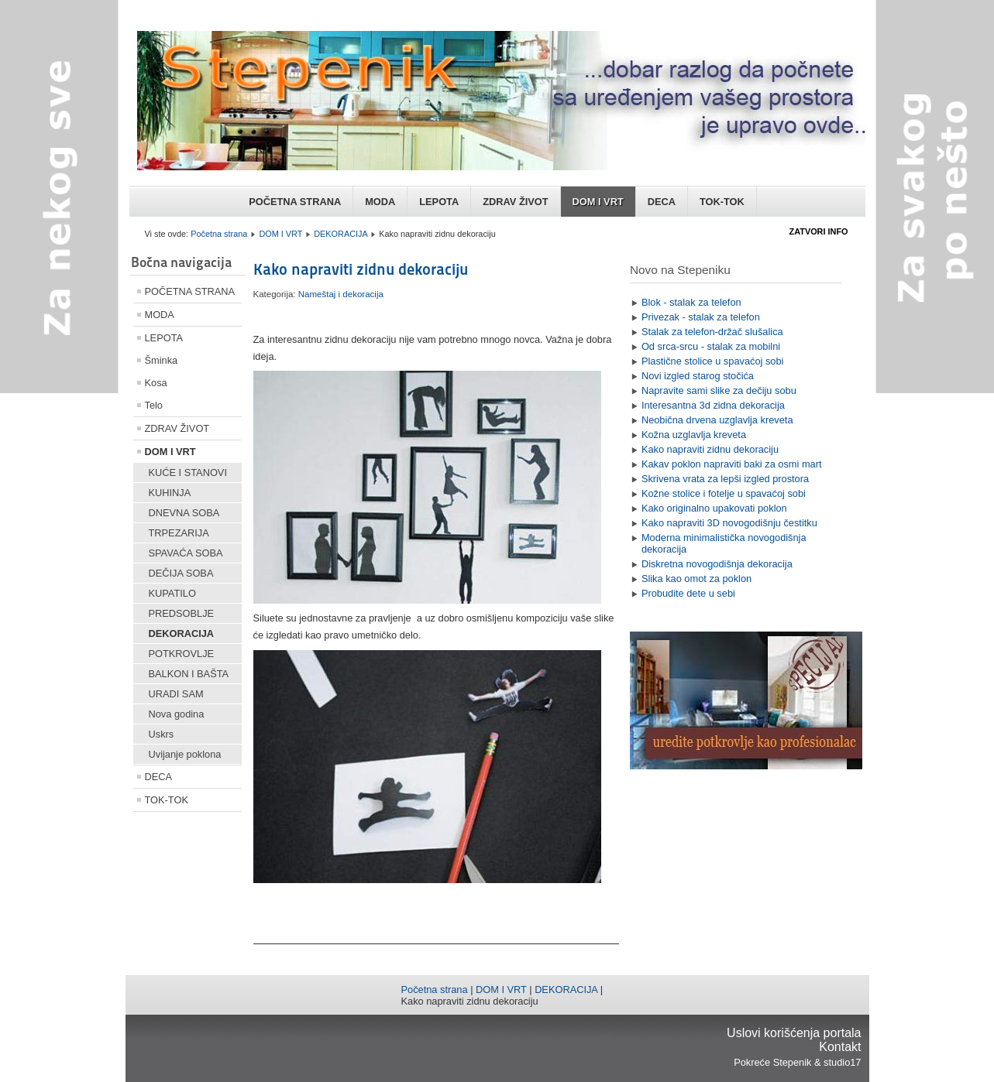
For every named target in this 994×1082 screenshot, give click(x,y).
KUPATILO (172, 593)
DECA (662, 201)
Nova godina (177, 714)
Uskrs (161, 734)
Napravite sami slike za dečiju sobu (718, 390)
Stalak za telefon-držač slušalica (712, 331)
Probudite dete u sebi (688, 593)
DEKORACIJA (340, 233)
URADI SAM (176, 694)
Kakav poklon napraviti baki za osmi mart (731, 464)
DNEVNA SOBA (184, 513)
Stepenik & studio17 (817, 1062)
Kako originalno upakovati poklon (714, 508)
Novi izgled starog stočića (697, 376)
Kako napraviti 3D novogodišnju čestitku (729, 523)
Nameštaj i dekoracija (340, 294)
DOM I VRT (598, 201)
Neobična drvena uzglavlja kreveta (717, 420)
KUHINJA (170, 492)
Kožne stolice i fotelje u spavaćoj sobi (723, 493)
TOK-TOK (722, 201)
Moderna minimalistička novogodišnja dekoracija (724, 543)
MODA (380, 201)
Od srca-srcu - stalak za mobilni (710, 346)
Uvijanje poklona (185, 754)
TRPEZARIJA (179, 533)
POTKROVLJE (182, 653)
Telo (154, 405)
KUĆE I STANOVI (188, 472)
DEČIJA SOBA (181, 573)
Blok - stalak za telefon (691, 302)
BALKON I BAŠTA (189, 674)
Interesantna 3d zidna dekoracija (713, 405)
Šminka (161, 360)
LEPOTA (439, 201)
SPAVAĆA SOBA (186, 553)
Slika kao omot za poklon (696, 578)
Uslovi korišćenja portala (794, 1032)
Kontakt (840, 1046)
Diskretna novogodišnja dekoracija (717, 564)
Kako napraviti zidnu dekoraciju (360, 269)
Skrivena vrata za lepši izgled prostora (725, 479)
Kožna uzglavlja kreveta (693, 434)
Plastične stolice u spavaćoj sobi (712, 361)
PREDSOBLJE (182, 613)
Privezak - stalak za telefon (700, 317)
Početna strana (219, 233)
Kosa (156, 383)
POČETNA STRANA (295, 201)
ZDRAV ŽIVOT (515, 201)
